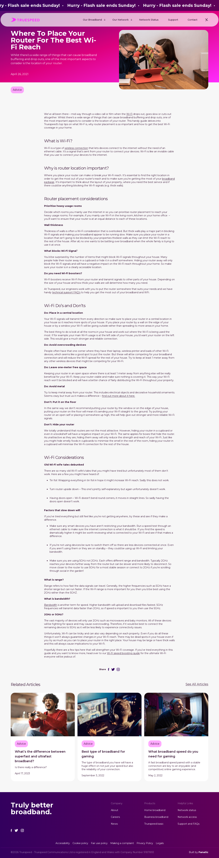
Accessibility (63, 843)
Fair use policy (99, 843)
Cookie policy (80, 843)
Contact (192, 19)
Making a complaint (122, 843)
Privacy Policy (145, 843)
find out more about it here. (118, 395)
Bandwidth (50, 604)
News (114, 823)
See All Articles (197, 684)
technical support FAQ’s (66, 292)
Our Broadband (92, 19)
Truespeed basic (153, 823)
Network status (187, 810)
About (114, 810)
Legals (160, 843)
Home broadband (154, 810)
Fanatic (203, 852)
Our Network (120, 19)
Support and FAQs (188, 823)
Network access (187, 817)
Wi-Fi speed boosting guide (123, 653)
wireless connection (76, 148)
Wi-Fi (129, 114)
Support (173, 19)
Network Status (149, 19)
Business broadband (156, 817)
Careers (115, 817)
